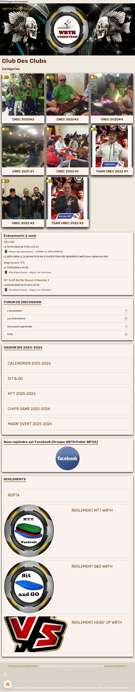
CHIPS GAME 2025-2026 (29, 409)
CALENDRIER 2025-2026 (29, 363)
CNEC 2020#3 (67, 119)
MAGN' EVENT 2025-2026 (30, 424)
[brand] (18, 8)
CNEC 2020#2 (23, 119)
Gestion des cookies (117, 687)
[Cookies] (8, 684)
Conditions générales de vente (86, 687)
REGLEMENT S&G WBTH (92, 566)
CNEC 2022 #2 (23, 223)
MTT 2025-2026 (22, 394)
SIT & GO (15, 379)
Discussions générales (67, 326)
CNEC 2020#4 (112, 119)
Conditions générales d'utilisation (47, 687)
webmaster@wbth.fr (115, 666)
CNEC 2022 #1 (67, 171)
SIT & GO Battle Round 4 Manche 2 (26, 280)
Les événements (67, 318)
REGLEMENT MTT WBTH (92, 510)
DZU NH (9, 242)
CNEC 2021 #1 (23, 171)
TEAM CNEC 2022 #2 (67, 223)
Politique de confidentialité (22, 666)
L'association (67, 311)
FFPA (67, 334)
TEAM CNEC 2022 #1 (112, 171)
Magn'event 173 (14, 262)
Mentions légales (16, 687)
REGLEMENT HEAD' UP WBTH (97, 622)
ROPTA (14, 495)
